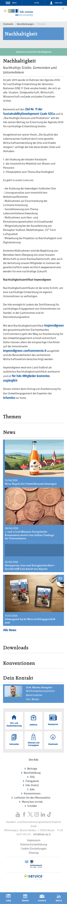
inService (9, 398)
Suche (36, 3)
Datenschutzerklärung (33, 844)
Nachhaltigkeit (21, 34)
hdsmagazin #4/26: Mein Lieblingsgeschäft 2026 (30, 620)
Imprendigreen (54, 325)
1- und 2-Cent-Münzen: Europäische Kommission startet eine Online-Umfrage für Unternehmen (29, 535)
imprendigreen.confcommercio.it (24, 351)
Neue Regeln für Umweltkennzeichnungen (31, 483)
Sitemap (34, 853)
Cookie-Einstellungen (33, 848)
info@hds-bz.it (42, 834)
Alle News (9, 630)
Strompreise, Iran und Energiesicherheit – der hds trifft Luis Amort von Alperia (30, 567)
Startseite (8, 24)
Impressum (33, 840)
